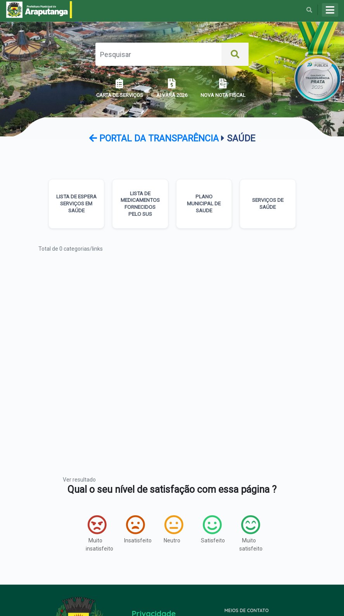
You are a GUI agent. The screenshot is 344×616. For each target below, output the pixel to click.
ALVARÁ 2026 (171, 88)
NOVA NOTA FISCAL (223, 88)
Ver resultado (79, 480)
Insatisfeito (135, 529)
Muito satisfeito (250, 533)
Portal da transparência (155, 138)
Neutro (173, 529)
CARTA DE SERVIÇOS (119, 88)
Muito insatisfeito (97, 533)
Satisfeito (212, 529)
